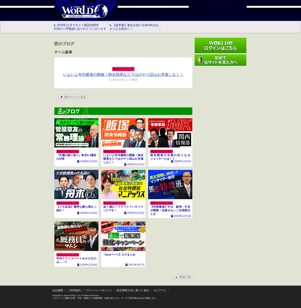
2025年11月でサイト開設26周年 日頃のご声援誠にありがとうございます (80, 26)
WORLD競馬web (80, 14)
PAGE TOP (183, 277)
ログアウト (160, 290)
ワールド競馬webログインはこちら (220, 45)
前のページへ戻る (73, 96)
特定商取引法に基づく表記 (132, 290)
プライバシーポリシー (98, 290)
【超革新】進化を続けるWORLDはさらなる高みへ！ (134, 26)
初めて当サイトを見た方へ (220, 60)
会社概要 (57, 290)
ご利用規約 (74, 290)
